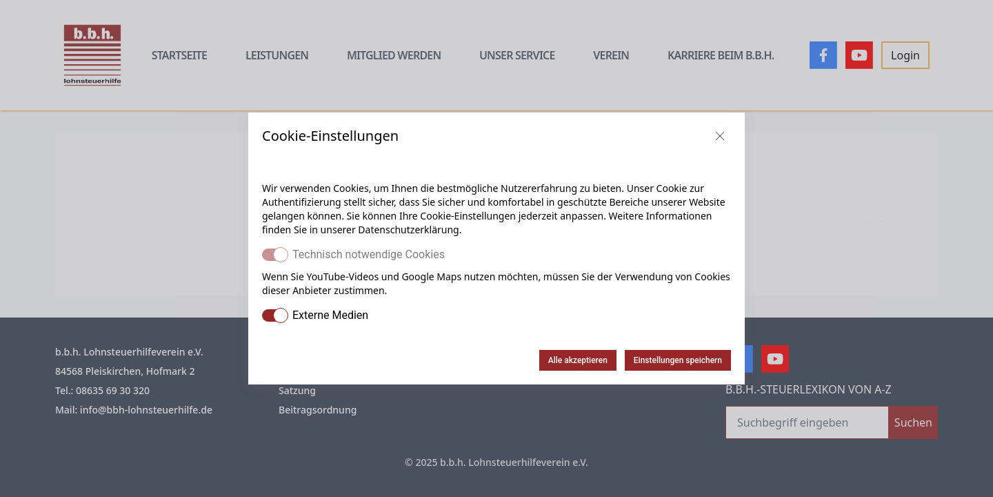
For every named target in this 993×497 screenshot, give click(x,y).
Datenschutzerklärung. (409, 229)
